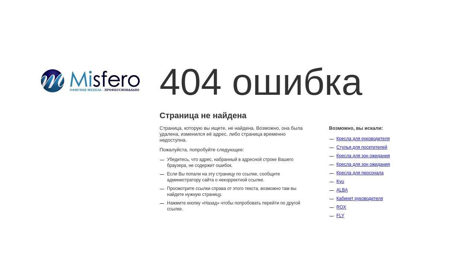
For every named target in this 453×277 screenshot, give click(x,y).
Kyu (340, 181)
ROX (341, 207)
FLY (340, 215)
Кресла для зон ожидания (363, 155)
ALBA (342, 190)
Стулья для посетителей (362, 147)
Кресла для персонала (360, 172)
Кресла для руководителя (363, 138)
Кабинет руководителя (360, 198)
